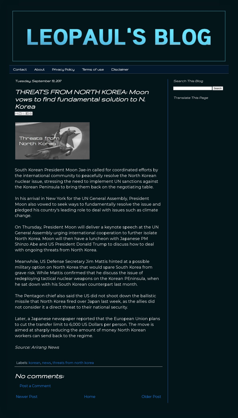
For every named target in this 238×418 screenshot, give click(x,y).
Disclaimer (119, 69)
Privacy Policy (63, 69)
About (39, 69)
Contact (20, 69)
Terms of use (93, 69)
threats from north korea (73, 363)
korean (34, 363)
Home (89, 396)
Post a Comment (35, 386)
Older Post (151, 396)
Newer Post (27, 396)
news (46, 363)
